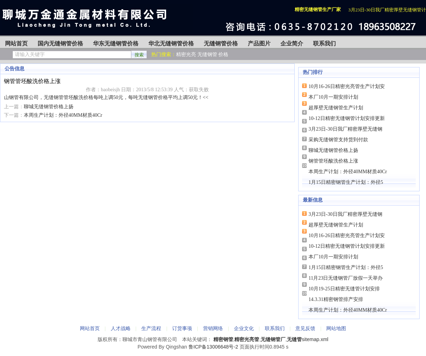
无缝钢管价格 (221, 43)
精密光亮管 (246, 339)
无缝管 (294, 339)
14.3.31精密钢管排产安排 (335, 299)
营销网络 (213, 328)
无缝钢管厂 (273, 339)
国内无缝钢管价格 (60, 43)
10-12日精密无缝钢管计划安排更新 (346, 118)
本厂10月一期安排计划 (333, 97)
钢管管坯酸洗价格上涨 (333, 161)
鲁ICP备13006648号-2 (213, 347)
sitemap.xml (315, 339)
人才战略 (121, 328)
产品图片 (259, 43)
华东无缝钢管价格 (115, 43)
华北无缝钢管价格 (171, 43)
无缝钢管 (207, 54)
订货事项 (182, 328)
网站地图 (336, 328)
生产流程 (151, 328)
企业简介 (291, 43)
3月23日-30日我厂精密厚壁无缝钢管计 (387, 9)
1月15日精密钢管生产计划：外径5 (345, 182)
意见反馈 (305, 328)
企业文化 (244, 328)
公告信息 (14, 68)
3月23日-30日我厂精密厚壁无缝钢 (345, 129)
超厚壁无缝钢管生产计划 (335, 107)
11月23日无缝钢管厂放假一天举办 (345, 278)
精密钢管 (223, 339)
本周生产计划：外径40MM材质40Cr (63, 115)
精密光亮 (186, 54)
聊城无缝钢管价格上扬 (48, 106)
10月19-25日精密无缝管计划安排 (344, 288)
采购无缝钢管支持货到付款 (338, 139)
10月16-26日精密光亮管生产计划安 (346, 86)
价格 (223, 54)
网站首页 (16, 43)
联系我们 (324, 43)
